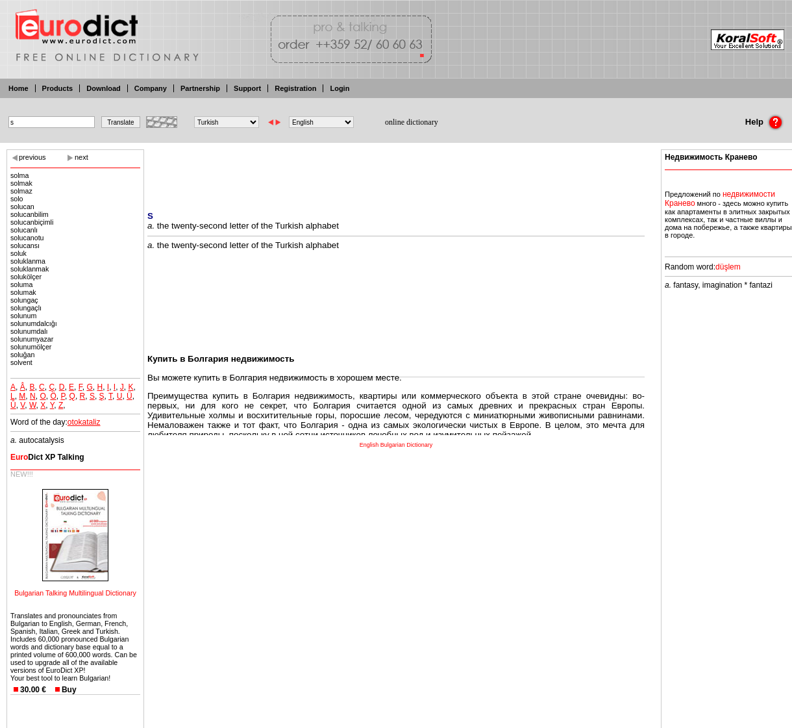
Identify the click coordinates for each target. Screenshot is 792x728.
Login (339, 88)
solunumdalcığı (33, 323)
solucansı (25, 245)
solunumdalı (28, 331)
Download (103, 88)
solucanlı (24, 230)
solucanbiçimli (31, 222)
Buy (69, 689)
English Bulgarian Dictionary (396, 445)
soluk (18, 253)
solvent (21, 362)
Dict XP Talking (47, 457)
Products (57, 88)
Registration (295, 88)
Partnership (200, 88)
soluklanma (27, 261)
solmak (21, 183)
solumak (23, 292)
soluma (21, 284)
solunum (23, 316)
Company (150, 88)
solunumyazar (31, 339)
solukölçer (26, 277)
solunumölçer (30, 347)
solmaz (21, 191)
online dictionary (411, 122)
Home (18, 88)
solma (19, 175)
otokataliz (84, 422)
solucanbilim (29, 214)
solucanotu (27, 238)
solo (16, 199)
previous (32, 157)
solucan (22, 206)
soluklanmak (29, 269)
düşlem (728, 266)
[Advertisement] (396, 172)
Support (247, 88)
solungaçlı (26, 308)
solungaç (24, 300)
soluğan (22, 354)
